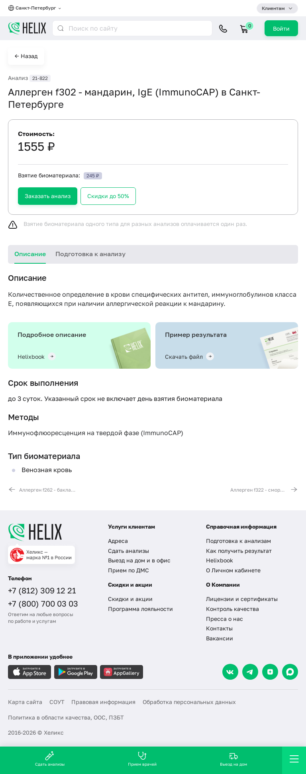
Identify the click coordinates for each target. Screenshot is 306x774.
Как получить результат (239, 550)
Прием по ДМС (128, 570)
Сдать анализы (128, 550)
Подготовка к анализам (238, 540)
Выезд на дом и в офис (139, 560)
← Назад (26, 56)
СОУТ (57, 701)
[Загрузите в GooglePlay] (75, 672)
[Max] (290, 672)
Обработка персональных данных (189, 701)
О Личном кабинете (233, 570)
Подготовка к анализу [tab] (90, 254)
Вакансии (219, 638)
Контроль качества (232, 608)
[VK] (230, 672)
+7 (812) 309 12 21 (42, 590)
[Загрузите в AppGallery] (121, 672)
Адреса (118, 540)
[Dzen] (270, 672)
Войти (281, 28)
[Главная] (53, 532)
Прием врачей (142, 758)
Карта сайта (25, 701)
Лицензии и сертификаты (242, 598)
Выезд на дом (233, 758)
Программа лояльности (140, 608)
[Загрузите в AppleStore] (29, 672)
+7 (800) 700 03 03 (43, 603)
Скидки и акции (130, 598)
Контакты (219, 628)
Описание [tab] (30, 254)
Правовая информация (103, 701)
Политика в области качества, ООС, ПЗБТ (66, 717)
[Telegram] (250, 672)
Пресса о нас (224, 618)
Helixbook (219, 560)
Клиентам (273, 8)
